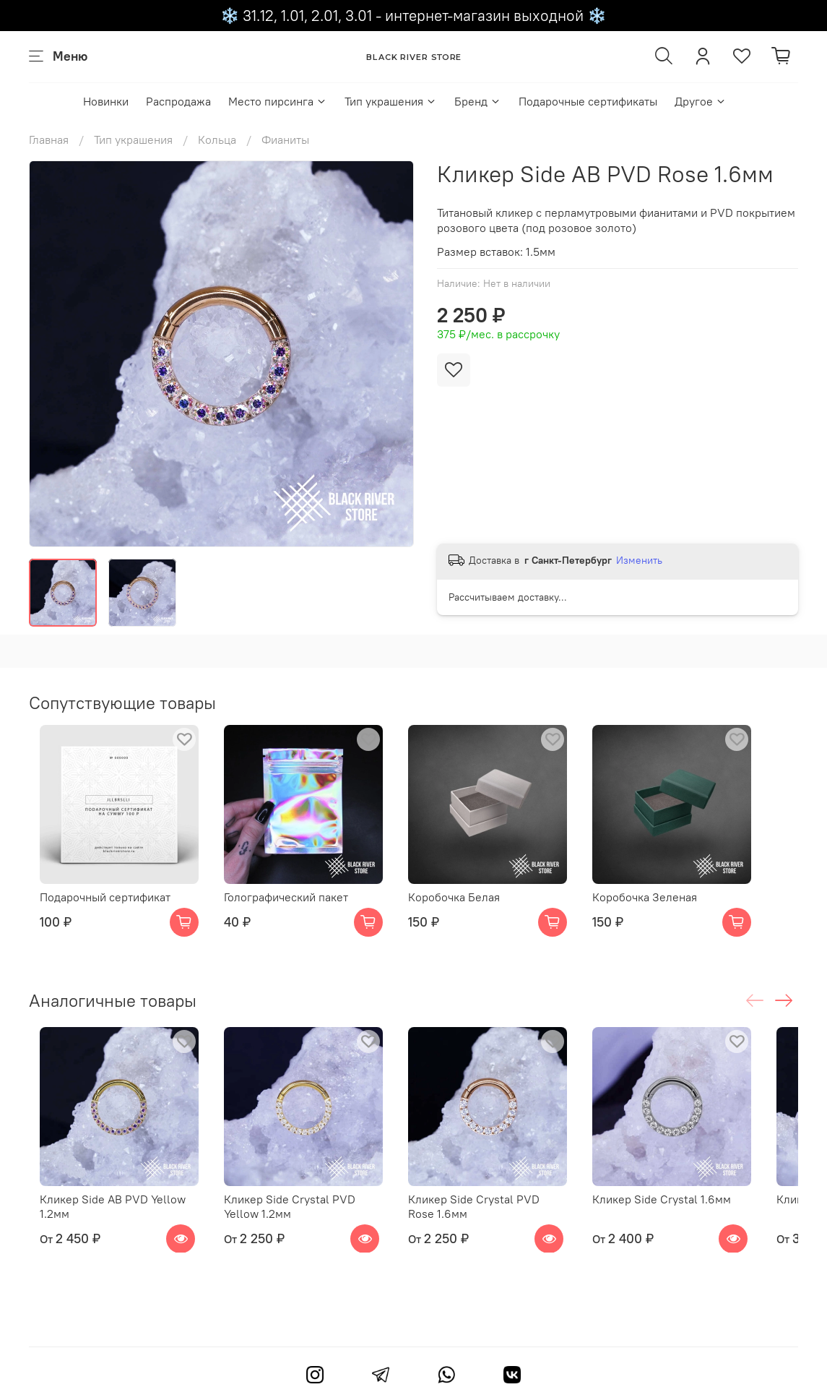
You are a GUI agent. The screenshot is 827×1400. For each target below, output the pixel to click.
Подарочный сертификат (94, 911)
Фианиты (285, 139)
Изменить (639, 560)
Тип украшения (391, 101)
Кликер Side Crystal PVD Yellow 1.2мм (312, 1235)
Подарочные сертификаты (588, 101)
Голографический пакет (290, 911)
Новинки (106, 101)
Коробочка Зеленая (677, 911)
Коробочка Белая (472, 911)
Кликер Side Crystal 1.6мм (694, 1228)
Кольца (217, 139)
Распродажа (178, 101)
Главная (49, 139)
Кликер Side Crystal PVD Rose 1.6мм (506, 1235)
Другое (701, 101)
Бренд (477, 101)
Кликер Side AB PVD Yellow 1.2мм (102, 1235)
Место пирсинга (277, 101)
